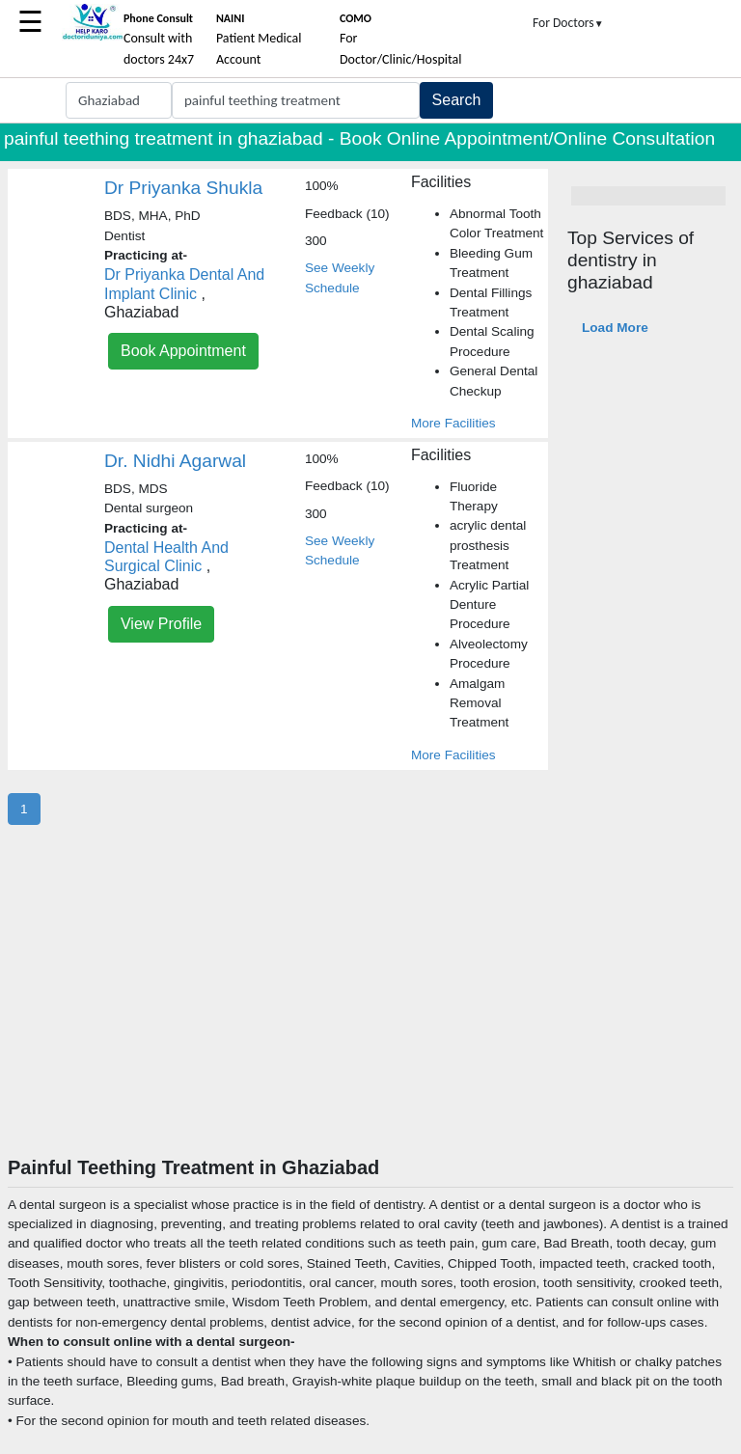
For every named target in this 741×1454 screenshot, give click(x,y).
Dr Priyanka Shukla (183, 188)
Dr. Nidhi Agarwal (175, 461)
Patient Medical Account (259, 40)
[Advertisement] (370, 1011)
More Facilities (453, 423)
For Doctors (568, 22)
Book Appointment (183, 351)
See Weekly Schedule (339, 277)
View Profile (161, 624)
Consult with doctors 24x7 (159, 40)
